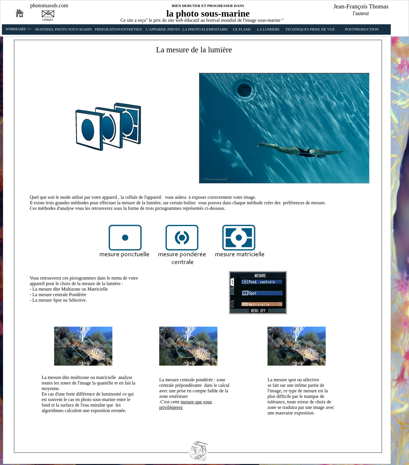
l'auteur (361, 13)
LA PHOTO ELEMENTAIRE (205, 29)
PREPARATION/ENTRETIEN (118, 29)
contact (47, 19)
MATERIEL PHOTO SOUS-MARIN (63, 29)
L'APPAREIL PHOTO (163, 29)
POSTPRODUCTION (362, 29)
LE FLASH (241, 29)
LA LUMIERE (268, 29)
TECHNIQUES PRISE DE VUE (310, 29)
